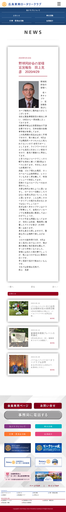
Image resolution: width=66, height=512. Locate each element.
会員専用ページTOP (7, 500)
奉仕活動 (49, 16)
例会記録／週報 (5, 502)
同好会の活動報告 (27, 502)
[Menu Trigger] (59, 3)
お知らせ (16, 16)
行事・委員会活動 (16, 21)
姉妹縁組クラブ (21, 495)
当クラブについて (33, 10)
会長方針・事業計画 (48, 500)
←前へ (11, 287)
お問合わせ (36, 495)
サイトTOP (53, 486)
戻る (33, 287)
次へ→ (55, 287)
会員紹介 (49, 21)
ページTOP (35, 486)
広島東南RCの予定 (27, 500)
